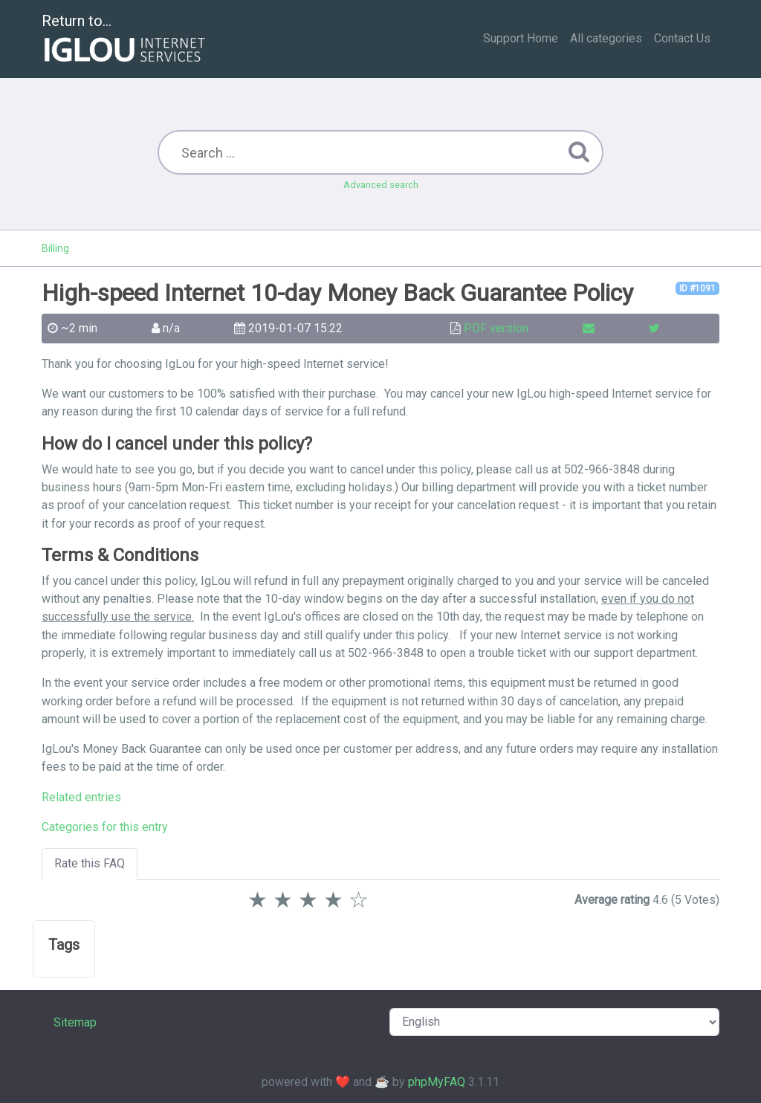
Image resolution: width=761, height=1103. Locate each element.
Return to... (125, 40)
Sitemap (75, 1022)
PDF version (496, 328)
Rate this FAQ (89, 863)
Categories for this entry (105, 827)
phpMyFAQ (436, 1082)
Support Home (520, 38)
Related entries (81, 797)
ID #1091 (697, 288)
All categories (606, 38)
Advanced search (380, 184)
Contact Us (682, 38)
